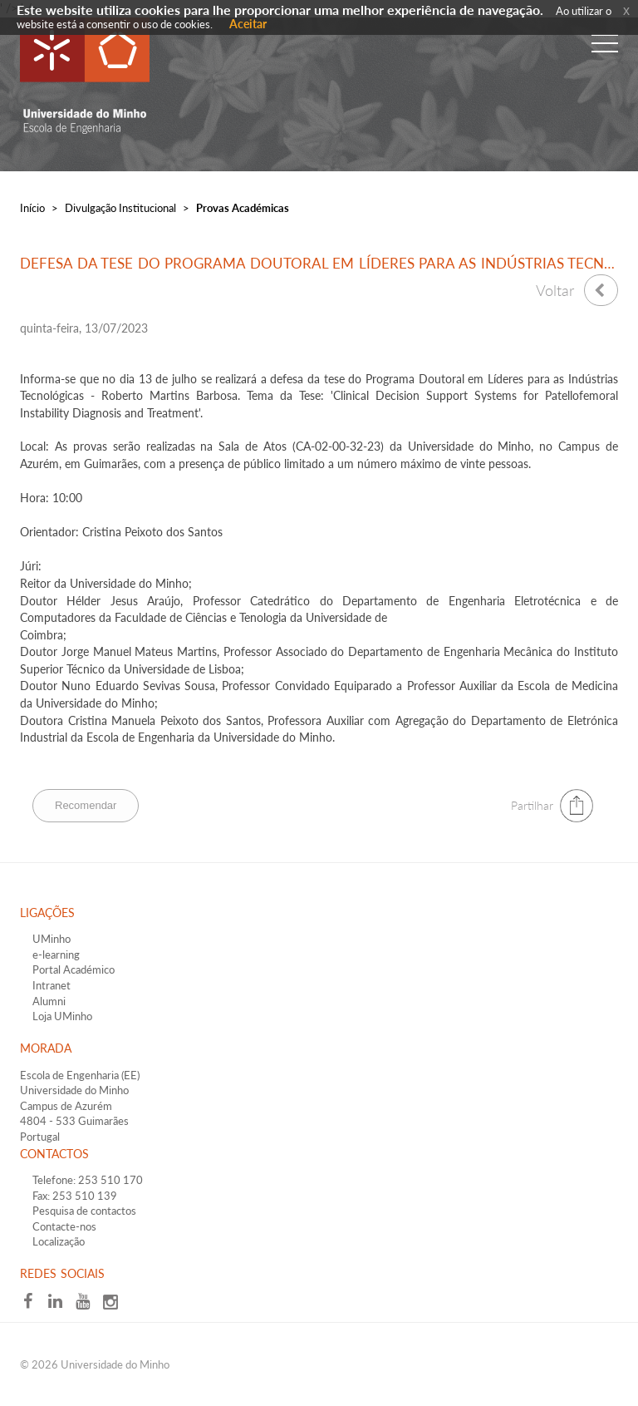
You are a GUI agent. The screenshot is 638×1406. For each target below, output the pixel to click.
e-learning (56, 954)
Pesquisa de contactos (84, 1210)
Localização (58, 1241)
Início (32, 208)
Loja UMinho (62, 1016)
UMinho (51, 938)
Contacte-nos (64, 1226)
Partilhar (532, 805)
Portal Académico (73, 969)
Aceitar (248, 24)
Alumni (49, 1001)
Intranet (51, 985)
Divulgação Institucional (120, 208)
